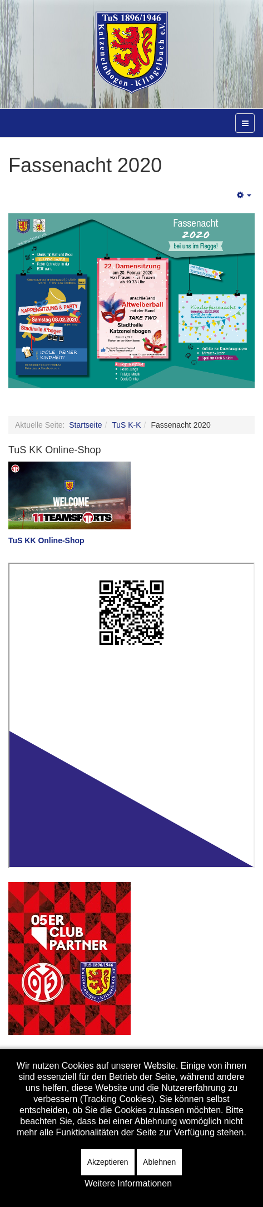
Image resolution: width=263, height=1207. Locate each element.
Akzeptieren (107, 1162)
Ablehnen (159, 1162)
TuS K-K (126, 424)
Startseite (85, 424)
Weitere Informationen (128, 1183)
